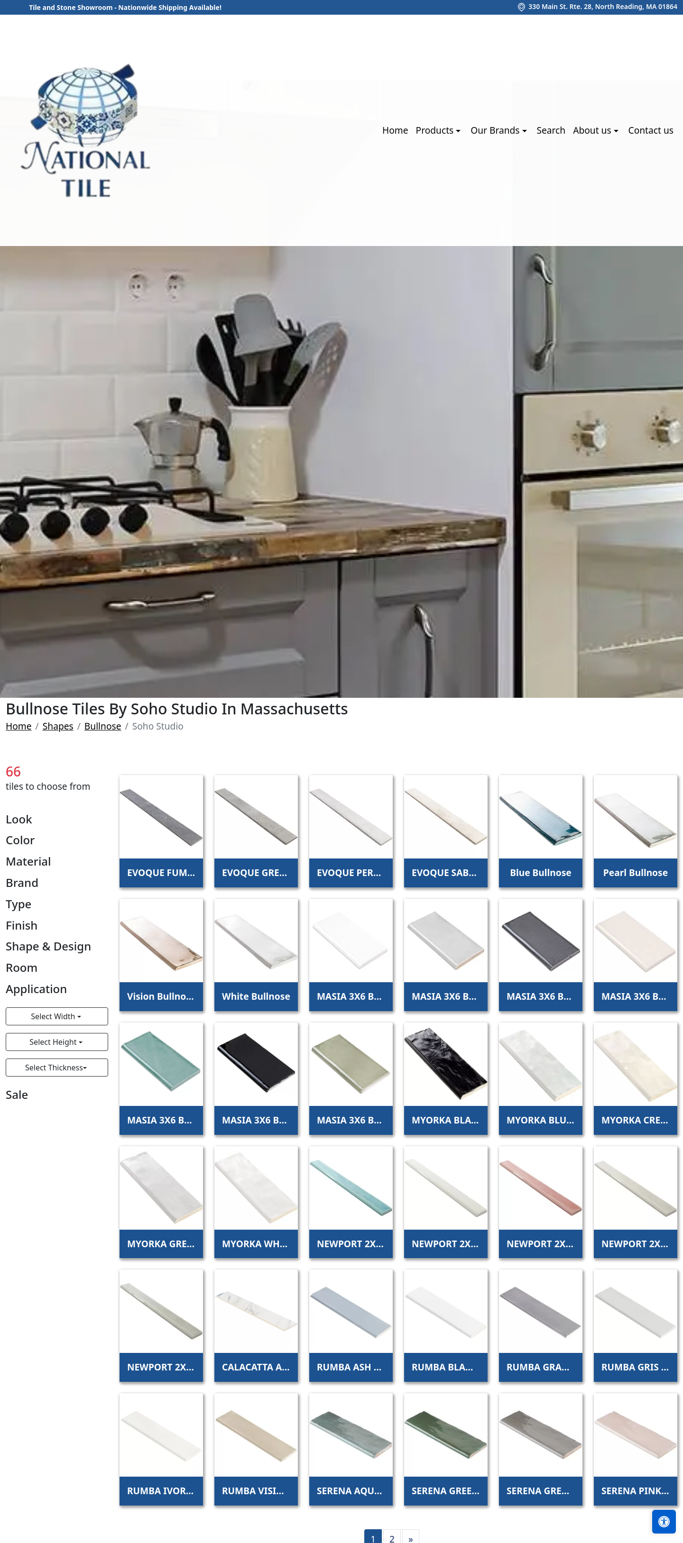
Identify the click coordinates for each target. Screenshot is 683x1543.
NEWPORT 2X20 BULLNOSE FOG (635, 1243)
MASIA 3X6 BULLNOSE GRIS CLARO (446, 996)
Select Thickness (54, 1067)
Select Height (53, 1042)
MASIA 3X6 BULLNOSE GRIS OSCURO (541, 996)
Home (395, 130)
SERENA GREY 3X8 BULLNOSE (541, 1490)
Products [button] (436, 130)
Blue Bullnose (541, 872)
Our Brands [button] (496, 130)
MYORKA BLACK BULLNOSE (446, 1120)
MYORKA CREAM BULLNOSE (635, 1120)
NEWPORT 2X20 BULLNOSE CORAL (541, 1243)
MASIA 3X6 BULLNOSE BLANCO (351, 996)
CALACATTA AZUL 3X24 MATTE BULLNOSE (256, 1366)
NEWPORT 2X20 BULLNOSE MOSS (161, 1366)
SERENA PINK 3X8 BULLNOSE (635, 1490)
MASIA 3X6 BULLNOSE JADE (161, 1120)
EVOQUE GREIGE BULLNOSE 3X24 (256, 872)
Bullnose (102, 726)
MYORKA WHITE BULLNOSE (256, 1243)
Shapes (58, 726)
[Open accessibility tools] (664, 1522)
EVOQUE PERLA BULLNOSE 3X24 (351, 872)
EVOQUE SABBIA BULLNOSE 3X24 (446, 872)
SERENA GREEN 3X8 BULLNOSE (446, 1490)
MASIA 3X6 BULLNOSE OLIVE (351, 1120)
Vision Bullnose (161, 996)
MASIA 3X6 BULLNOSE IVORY (635, 996)
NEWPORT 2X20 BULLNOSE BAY (351, 1243)
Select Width (54, 1016)
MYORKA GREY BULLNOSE (161, 1243)
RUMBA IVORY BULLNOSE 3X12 (161, 1490)
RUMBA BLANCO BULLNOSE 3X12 (446, 1366)
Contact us (651, 130)
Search (550, 130)
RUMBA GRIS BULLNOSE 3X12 (635, 1366)
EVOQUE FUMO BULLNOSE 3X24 (161, 872)
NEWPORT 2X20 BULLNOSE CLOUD (446, 1243)
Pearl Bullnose (635, 872)
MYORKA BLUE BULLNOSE (541, 1120)
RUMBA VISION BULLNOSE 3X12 (256, 1490)
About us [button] (593, 130)
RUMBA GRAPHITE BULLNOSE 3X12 (541, 1366)
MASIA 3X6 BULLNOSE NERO (256, 1120)
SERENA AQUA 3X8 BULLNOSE (351, 1490)
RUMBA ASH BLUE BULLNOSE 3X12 (351, 1366)
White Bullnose (256, 996)
